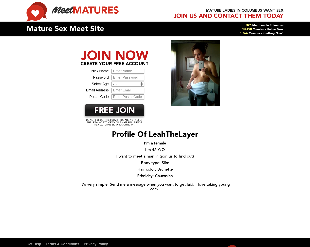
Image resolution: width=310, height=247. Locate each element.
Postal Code (99, 97)
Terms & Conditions (62, 244)
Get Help (33, 244)
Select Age (100, 84)
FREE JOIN (114, 111)
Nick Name (100, 71)
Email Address (97, 90)
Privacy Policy (96, 244)
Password (101, 77)
